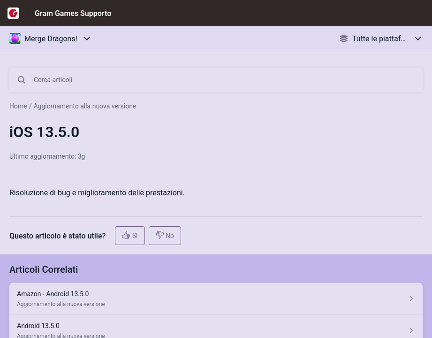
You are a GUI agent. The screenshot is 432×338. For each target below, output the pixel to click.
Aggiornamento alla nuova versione (84, 106)
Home (18, 106)
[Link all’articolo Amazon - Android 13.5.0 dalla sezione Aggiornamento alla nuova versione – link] (216, 299)
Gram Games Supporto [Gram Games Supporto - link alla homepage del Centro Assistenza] (73, 13)
